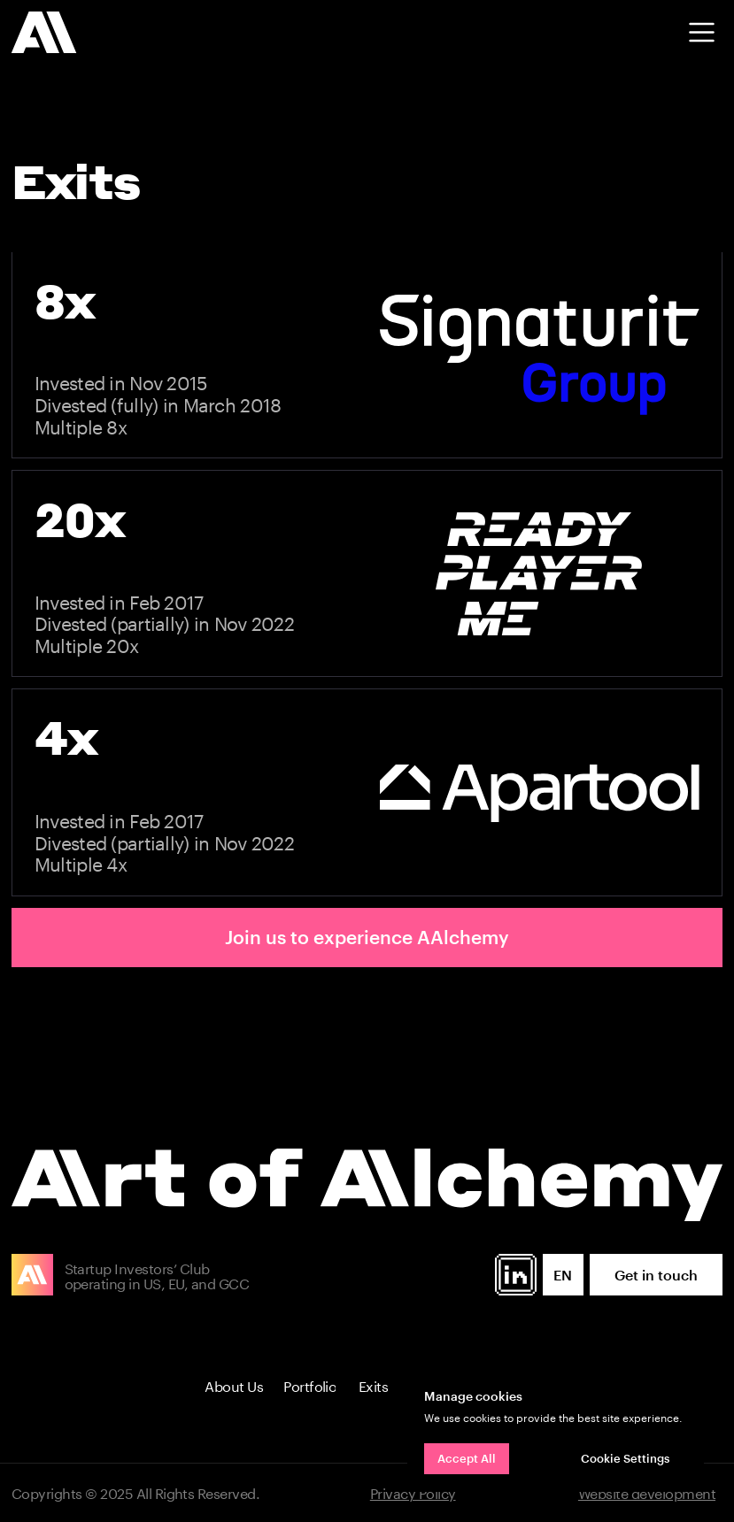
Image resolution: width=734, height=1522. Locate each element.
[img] (44, 32)
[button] (701, 32)
